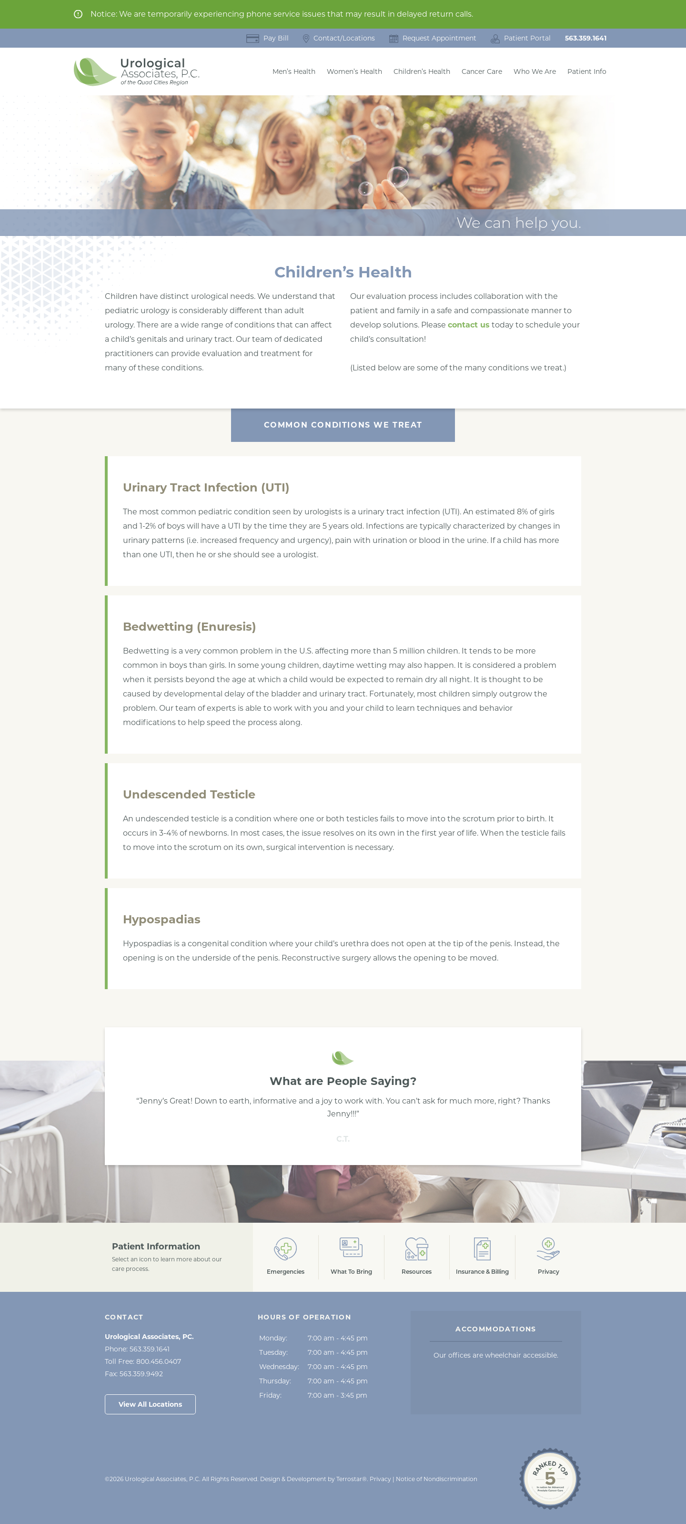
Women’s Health (354, 71)
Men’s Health (293, 71)
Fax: (134, 1374)
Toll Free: (143, 1361)
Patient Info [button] (586, 71)
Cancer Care (482, 71)
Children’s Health (421, 71)
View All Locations (150, 1404)
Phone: (137, 1349)
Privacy (380, 1479)
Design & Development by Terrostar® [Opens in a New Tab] (313, 1479)
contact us (469, 324)
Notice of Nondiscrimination (436, 1479)
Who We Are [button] (535, 71)
